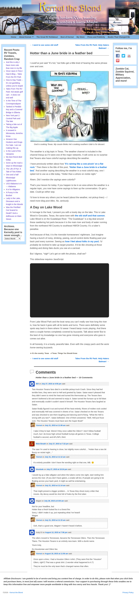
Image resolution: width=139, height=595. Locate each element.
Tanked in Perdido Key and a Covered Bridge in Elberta (14, 110)
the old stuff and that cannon (90, 215)
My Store (81, 37)
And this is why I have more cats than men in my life (14, 65)
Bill (37, 384)
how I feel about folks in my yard (82, 241)
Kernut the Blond (16, 592)
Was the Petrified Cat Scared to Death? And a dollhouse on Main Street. (13, 213)
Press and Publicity (96, 37)
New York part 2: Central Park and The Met (13, 118)
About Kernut (25, 37)
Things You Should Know (67, 353)
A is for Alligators (13, 189)
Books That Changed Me (119, 37)
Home (13, 37)
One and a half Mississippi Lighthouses (12, 178)
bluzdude (40, 469)
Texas (47, 353)
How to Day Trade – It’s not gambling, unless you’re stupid (14, 83)
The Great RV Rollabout (47, 37)
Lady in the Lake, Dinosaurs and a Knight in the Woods (14, 201)
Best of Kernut (67, 37)
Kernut (39, 425)
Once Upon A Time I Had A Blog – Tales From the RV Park (14, 74)
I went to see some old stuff (44, 45)
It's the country (38, 353)
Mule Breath (41, 444)
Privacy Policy (128, 592)
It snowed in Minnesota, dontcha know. (14, 133)
